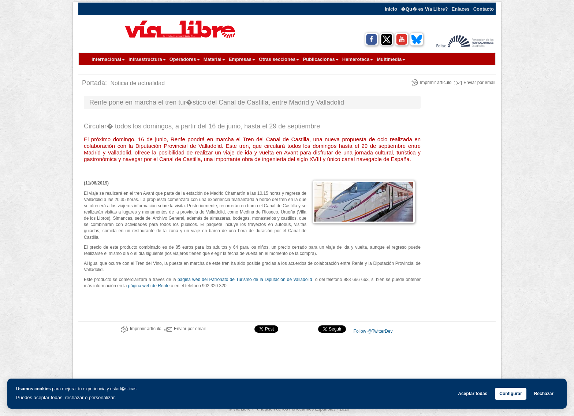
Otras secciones (279, 59)
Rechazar (544, 393)
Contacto (483, 9)
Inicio (391, 9)
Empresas (242, 59)
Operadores (184, 59)
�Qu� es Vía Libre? (424, 9)
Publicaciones (320, 59)
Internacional (108, 59)
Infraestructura (147, 59)
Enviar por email (474, 82)
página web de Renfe (149, 285)
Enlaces (461, 9)
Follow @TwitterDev (372, 331)
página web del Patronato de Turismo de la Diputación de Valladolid (245, 279)
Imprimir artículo (430, 82)
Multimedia (391, 59)
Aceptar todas (472, 393)
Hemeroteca (357, 59)
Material (214, 59)
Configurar (510, 393)
